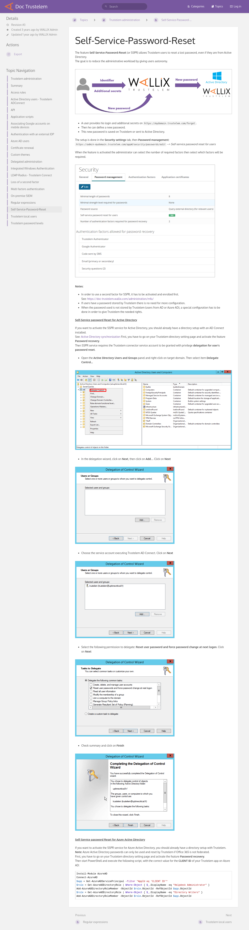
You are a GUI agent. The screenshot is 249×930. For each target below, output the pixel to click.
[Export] (33, 54)
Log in (235, 6)
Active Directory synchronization (100, 336)
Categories (195, 6)
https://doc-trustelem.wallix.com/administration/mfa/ (120, 298)
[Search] (107, 6)
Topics (217, 6)
